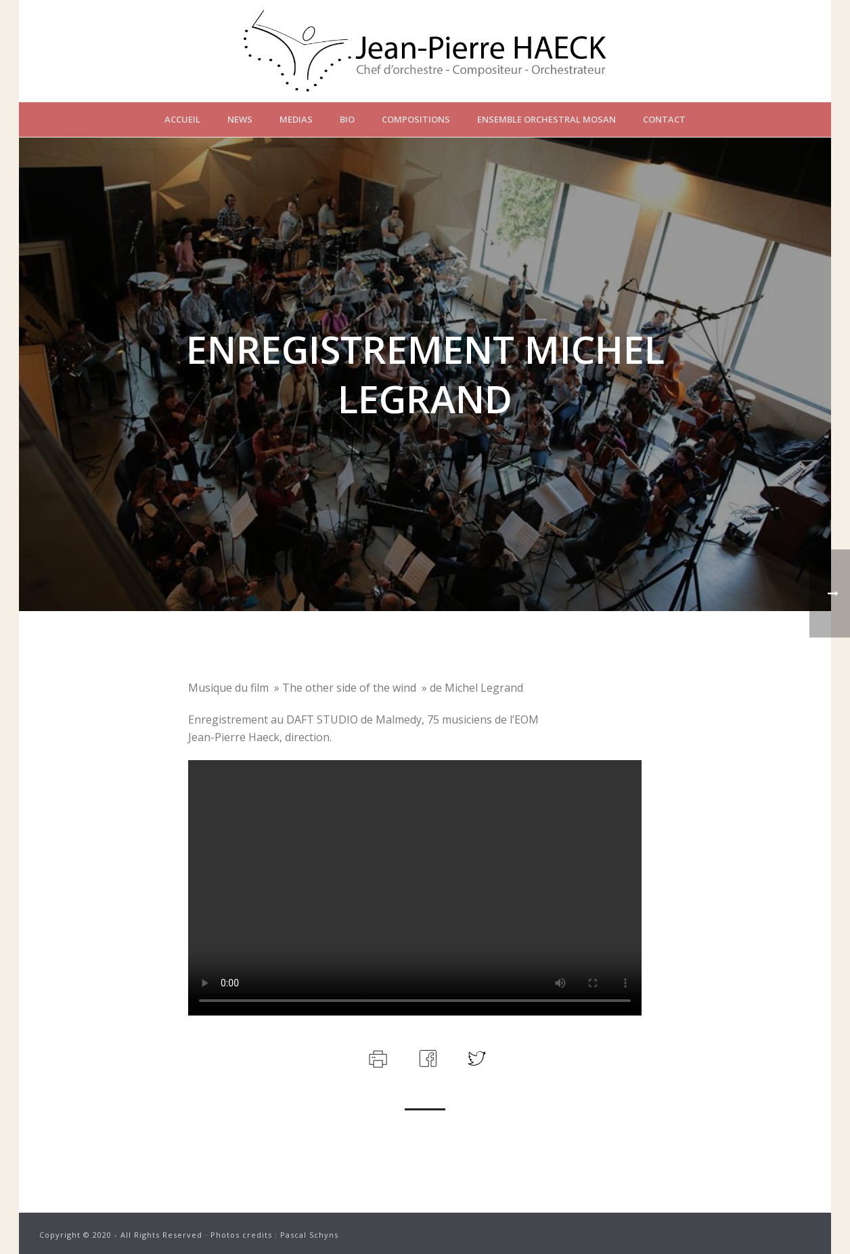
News (239, 119)
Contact (664, 119)
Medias (296, 119)
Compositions (416, 119)
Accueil (182, 119)
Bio (347, 119)
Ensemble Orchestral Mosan (546, 119)
